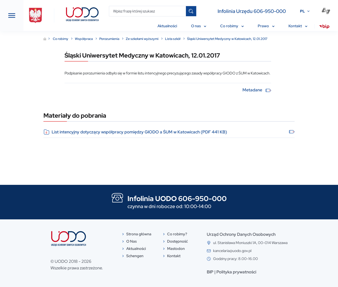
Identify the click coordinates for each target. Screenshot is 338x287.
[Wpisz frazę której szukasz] (147, 11)
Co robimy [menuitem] (232, 25)
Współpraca (119, 39)
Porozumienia (144, 39)
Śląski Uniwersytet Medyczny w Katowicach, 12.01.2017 (262, 39)
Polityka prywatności (272, 272)
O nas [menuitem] (198, 25)
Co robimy (96, 39)
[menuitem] (324, 27)
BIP (245, 272)
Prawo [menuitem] (266, 25)
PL (302, 11)
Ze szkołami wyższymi (177, 39)
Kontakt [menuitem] (297, 25)
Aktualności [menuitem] (167, 25)
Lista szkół (208, 39)
